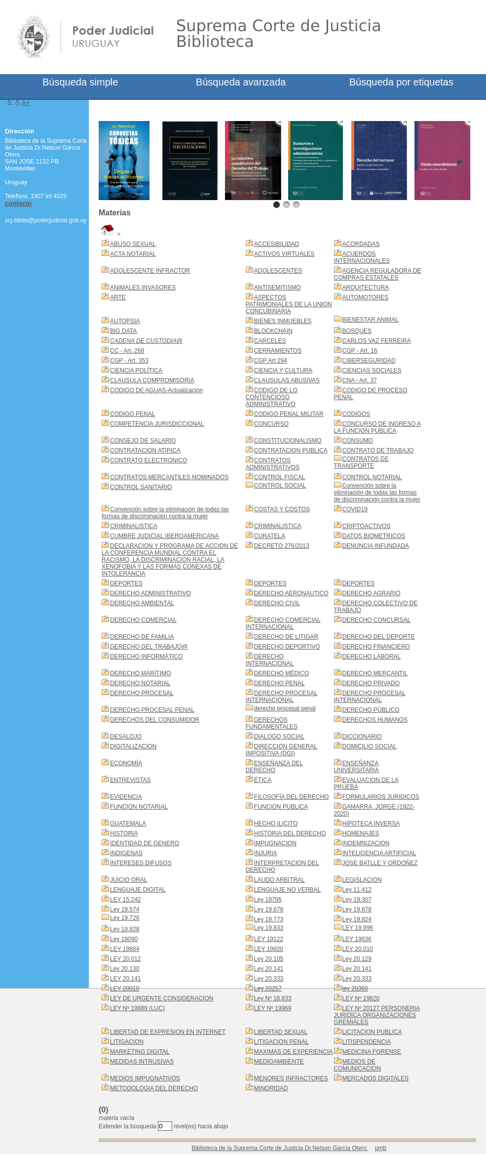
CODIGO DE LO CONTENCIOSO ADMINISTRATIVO (272, 397)
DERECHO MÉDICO (281, 673)
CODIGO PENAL (132, 414)
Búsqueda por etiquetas (401, 82)
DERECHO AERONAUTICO (291, 593)
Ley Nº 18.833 (273, 998)
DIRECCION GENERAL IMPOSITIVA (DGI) (281, 750)
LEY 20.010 (358, 949)
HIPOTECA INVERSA (371, 823)
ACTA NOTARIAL (133, 253)
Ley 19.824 (357, 919)
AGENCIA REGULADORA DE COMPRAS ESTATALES (377, 274)
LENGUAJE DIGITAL (137, 889)
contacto (18, 203)
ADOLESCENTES (278, 270)
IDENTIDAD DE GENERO (144, 843)
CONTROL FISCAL (279, 477)
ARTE (118, 297)
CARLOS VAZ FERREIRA (376, 340)
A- (10, 102)
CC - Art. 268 (127, 350)
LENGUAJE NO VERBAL (287, 889)
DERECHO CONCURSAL (376, 620)
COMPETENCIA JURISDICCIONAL (157, 423)
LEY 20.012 (125, 958)
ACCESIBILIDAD (276, 244)
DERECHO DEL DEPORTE (378, 636)
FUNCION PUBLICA (281, 806)
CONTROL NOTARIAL (372, 477)
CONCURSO (271, 423)
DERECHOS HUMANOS (375, 719)
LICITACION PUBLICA (372, 1032)
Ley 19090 (124, 939)
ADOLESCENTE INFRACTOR (150, 270)
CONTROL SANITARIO (141, 487)
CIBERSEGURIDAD (369, 360)
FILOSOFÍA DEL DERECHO (291, 796)
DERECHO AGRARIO (371, 593)
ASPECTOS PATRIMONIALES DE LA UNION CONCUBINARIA (289, 304)
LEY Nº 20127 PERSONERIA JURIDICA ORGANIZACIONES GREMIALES (377, 1015)
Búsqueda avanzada (241, 82)
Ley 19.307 (357, 899)
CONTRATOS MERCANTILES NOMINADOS (169, 477)
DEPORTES (126, 583)
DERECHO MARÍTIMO (140, 673)
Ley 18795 (268, 899)
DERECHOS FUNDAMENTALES (272, 723)
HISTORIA (124, 833)
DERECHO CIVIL (277, 603)
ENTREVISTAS (130, 780)
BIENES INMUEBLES (283, 321)
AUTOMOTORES (365, 297)
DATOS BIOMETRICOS (374, 536)
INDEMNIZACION (366, 843)
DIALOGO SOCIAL (279, 736)
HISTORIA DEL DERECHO (290, 833)
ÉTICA (262, 780)
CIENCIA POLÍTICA (136, 370)
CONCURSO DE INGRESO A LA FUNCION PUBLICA (377, 427)
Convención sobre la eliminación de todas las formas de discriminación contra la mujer (377, 492)
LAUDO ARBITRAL (279, 879)
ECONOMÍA (126, 763)
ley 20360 (355, 988)
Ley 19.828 (124, 929)
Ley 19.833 (268, 927)
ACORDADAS (361, 244)
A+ (26, 102)
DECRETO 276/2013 (281, 545)
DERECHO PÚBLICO (371, 709)
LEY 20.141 (125, 978)
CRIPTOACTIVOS (366, 526)
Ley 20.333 (268, 978)
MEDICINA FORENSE (371, 1051)
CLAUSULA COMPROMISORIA (152, 380)
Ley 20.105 (268, 958)
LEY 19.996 (358, 927)
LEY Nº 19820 (361, 998)
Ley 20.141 (268, 968)
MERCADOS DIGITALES (375, 1078)
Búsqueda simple (80, 82)
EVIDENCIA (126, 796)
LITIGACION (127, 1041)
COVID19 (355, 509)
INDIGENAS (126, 853)
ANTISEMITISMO (277, 287)
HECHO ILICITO (276, 823)
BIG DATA (123, 331)
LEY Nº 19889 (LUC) (137, 1008)
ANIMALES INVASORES (143, 287)
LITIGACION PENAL (281, 1041)
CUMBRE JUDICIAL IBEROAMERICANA (164, 536)
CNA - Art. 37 (359, 380)
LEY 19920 (268, 949)
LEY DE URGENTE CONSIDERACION (161, 998)
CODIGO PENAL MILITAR (289, 414)
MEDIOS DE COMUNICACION (357, 1065)
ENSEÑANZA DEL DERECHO (274, 767)
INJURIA (265, 853)
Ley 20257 (268, 988)
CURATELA (269, 536)
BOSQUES (357, 331)
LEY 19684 (124, 949)
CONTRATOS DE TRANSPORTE (361, 462)
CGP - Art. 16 (359, 350)
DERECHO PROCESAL (142, 693)
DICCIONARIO (362, 736)
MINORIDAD (271, 1088)
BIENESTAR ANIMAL (370, 319)
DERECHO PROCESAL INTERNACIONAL (282, 696)
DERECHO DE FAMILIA (142, 636)
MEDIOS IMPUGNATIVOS (145, 1078)
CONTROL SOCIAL (280, 485)
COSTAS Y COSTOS (282, 509)
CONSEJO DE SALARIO (143, 440)
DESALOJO (126, 736)
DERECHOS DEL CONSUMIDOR (154, 719)
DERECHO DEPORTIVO (287, 646)
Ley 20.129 (357, 958)
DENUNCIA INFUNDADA (375, 545)
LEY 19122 (268, 939)
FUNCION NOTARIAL (139, 806)
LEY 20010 (124, 988)
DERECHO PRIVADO (371, 683)
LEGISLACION (362, 879)
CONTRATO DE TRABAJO (378, 450)
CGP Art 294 (270, 360)
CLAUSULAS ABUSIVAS (287, 380)
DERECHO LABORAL (371, 656)
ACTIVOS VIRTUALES (284, 253)
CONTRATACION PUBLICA (291, 450)
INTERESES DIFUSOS (141, 863)
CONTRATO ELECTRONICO (148, 460)
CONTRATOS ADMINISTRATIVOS (272, 464)
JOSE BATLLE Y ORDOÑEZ (380, 863)
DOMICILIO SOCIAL (369, 746)
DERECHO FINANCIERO (376, 646)
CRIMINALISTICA (133, 526)
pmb (380, 1148)
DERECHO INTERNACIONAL (270, 660)
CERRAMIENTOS (277, 350)
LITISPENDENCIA (366, 1041)
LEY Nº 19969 (273, 1008)
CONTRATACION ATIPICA (145, 450)
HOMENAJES (360, 833)
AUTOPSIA (125, 321)
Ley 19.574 (124, 909)
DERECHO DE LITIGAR (286, 636)
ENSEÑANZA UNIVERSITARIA (356, 767)
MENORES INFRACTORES (291, 1078)
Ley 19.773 (268, 919)
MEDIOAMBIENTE (279, 1061)
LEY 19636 (357, 939)
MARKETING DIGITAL (139, 1051)
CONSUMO (358, 440)
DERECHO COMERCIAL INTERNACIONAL (283, 623)
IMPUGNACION (275, 843)
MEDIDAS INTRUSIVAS (142, 1061)
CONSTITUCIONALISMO (288, 440)
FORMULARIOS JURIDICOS (380, 796)
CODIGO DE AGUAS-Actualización (156, 390)
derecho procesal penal (285, 708)
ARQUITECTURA (365, 287)
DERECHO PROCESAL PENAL (152, 709)
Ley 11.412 (357, 889)
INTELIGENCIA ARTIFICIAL (379, 853)
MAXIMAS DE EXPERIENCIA (293, 1051)
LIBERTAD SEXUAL (280, 1032)
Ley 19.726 (124, 917)
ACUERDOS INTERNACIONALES (362, 257)
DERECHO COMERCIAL (143, 620)
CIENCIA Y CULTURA (283, 370)
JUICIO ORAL (128, 879)
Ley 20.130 (124, 968)
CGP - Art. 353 (129, 360)
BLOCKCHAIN (273, 331)
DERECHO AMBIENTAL (142, 603)
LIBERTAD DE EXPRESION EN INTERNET (167, 1032)
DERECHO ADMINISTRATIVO (150, 593)
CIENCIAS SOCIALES (372, 370)
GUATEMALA (128, 823)
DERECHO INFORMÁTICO (146, 656)
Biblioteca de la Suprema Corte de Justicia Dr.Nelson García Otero (279, 1148)
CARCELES (270, 340)
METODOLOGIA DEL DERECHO (154, 1088)
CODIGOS (356, 414)
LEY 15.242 (125, 899)
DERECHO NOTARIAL (140, 683)
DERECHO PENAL (279, 683)
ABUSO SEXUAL (133, 244)
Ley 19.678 (268, 909)
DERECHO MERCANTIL (375, 673)
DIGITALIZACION (133, 746)
